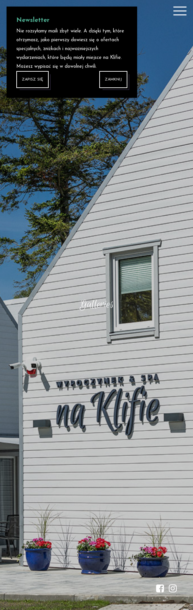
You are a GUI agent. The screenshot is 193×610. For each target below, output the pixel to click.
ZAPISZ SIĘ (32, 79)
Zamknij (113, 79)
